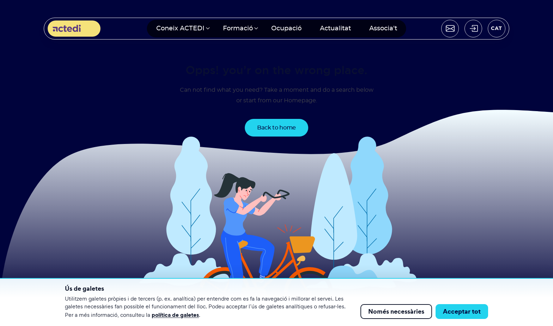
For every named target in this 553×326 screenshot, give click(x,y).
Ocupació (286, 28)
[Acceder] (473, 28)
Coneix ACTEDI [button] (180, 28)
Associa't (383, 28)
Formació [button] (238, 28)
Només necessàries (396, 311)
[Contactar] (450, 28)
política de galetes (175, 315)
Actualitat (335, 28)
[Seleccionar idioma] (496, 28)
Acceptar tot (462, 311)
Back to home (276, 128)
